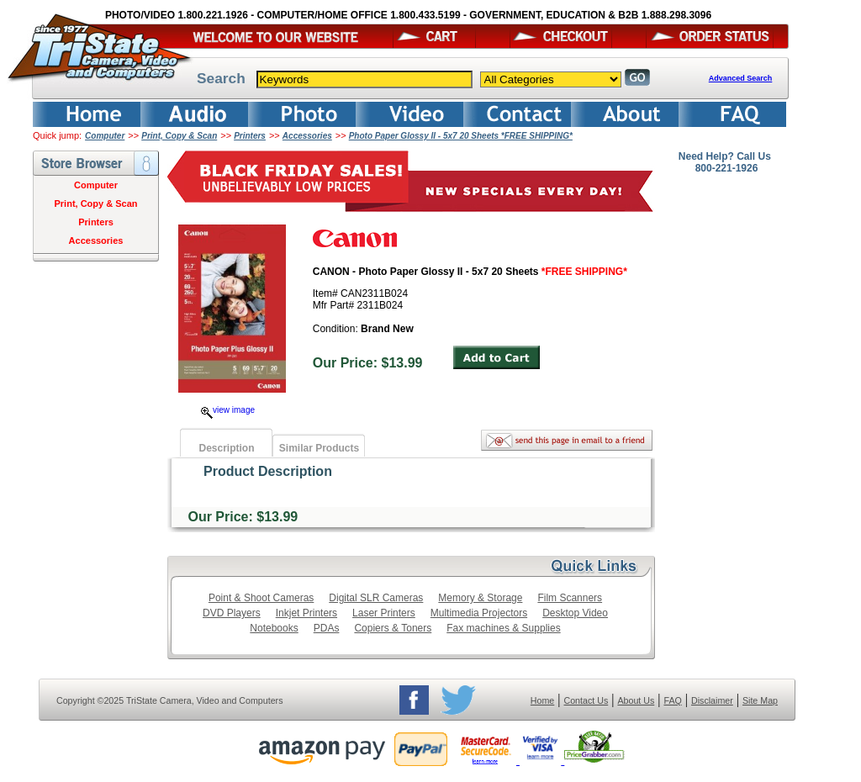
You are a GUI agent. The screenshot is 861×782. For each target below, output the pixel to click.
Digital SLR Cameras (376, 598)
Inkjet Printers (306, 613)
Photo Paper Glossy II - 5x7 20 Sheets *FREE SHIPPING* (461, 135)
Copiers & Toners (392, 628)
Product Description (267, 471)
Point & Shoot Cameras (261, 598)
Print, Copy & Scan (179, 135)
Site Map (760, 700)
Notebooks (274, 628)
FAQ (672, 700)
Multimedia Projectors (478, 613)
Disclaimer (712, 700)
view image (228, 410)
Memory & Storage (480, 598)
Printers (250, 135)
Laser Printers (383, 613)
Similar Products (319, 448)
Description (226, 448)
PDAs (327, 628)
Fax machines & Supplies (503, 628)
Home (542, 700)
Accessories (307, 135)
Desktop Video (575, 613)
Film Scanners (569, 598)
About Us (635, 700)
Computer (104, 135)
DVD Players (232, 613)
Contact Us (586, 700)
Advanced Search (741, 78)
